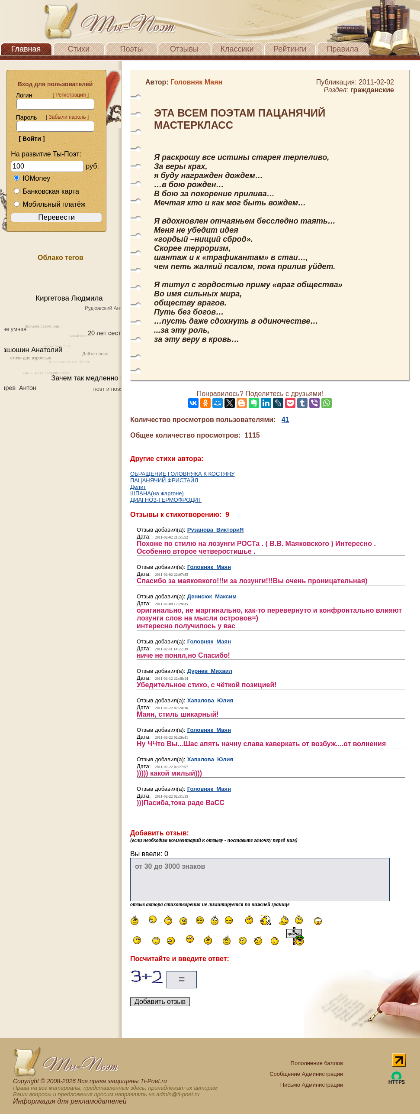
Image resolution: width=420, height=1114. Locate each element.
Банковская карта (46, 191)
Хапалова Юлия (210, 700)
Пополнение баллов (317, 1063)
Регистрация (70, 95)
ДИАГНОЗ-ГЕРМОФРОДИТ (166, 500)
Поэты (131, 49)
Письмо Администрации (311, 1085)
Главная (26, 49)
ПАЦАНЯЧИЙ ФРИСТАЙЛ (164, 480)
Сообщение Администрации (306, 1074)
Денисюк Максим (212, 596)
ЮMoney (31, 178)
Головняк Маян (209, 567)
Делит (138, 487)
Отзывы (184, 49)
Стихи (79, 49)
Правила (342, 49)
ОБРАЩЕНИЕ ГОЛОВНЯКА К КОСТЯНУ (182, 474)
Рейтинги (289, 49)
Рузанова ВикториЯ (215, 529)
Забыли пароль (67, 117)
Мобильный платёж (49, 204)
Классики (237, 49)
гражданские (372, 90)
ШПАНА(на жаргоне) (157, 493)
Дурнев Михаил (209, 671)
